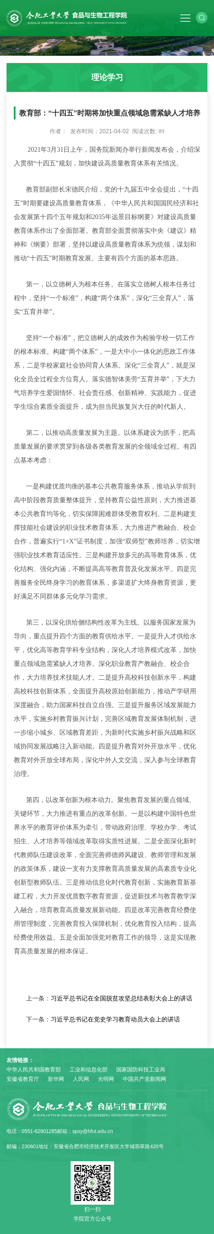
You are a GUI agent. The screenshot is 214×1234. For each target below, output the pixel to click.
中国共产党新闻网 (144, 1079)
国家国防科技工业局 (140, 1069)
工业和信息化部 (89, 1069)
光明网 (106, 1079)
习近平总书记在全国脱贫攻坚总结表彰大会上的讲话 (121, 998)
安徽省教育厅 (23, 1079)
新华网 (56, 1079)
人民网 (81, 1079)
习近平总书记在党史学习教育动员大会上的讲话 (115, 1019)
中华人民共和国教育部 (34, 1069)
